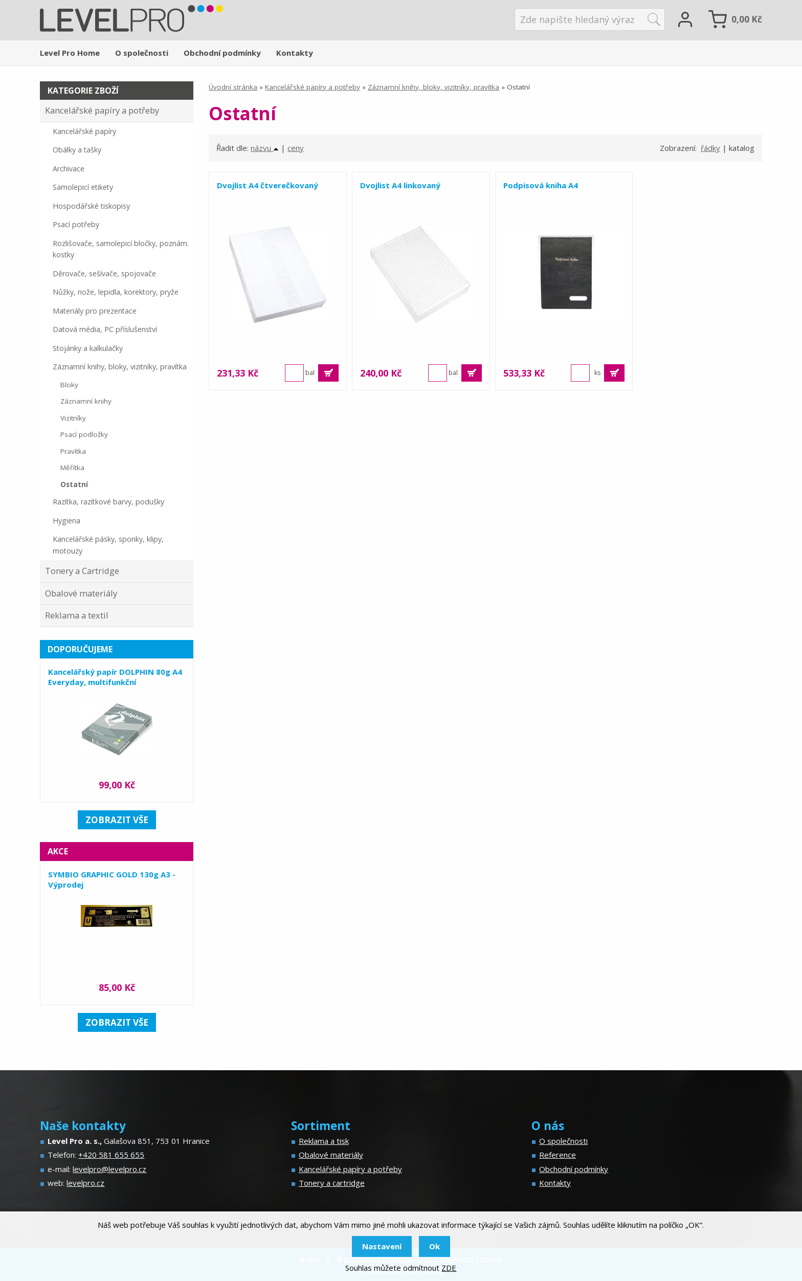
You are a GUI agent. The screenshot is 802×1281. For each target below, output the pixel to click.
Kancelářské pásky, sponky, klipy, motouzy (108, 545)
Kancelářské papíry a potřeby (312, 87)
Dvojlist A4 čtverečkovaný (267, 185)
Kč (746, 19)
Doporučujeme (80, 649)
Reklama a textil (76, 615)
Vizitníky (73, 418)
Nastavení (382, 1246)
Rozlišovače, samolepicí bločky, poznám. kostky (121, 249)
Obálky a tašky (77, 149)
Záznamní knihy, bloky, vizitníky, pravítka (433, 87)
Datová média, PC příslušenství (105, 329)
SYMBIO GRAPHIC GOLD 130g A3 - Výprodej (111, 879)
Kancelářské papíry (84, 131)
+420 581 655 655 (111, 1155)
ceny (295, 148)
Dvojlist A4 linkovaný (397, 185)
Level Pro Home (70, 53)
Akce (58, 851)
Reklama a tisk (324, 1141)
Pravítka (73, 451)
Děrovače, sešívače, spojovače (104, 273)
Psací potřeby (76, 224)
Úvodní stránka (233, 87)
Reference (557, 1155)
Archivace (68, 168)
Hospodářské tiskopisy (91, 206)
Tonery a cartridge (332, 1183)
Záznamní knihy (86, 401)
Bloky (69, 384)
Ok (434, 1246)
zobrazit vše (116, 820)
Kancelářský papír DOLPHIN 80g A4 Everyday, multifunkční (115, 677)
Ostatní (74, 484)
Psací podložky (84, 434)
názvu (265, 148)
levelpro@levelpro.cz (109, 1169)
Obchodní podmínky (222, 53)
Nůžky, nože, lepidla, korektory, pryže (116, 292)
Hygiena (66, 520)
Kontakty (294, 53)
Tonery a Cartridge (82, 571)
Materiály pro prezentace (95, 311)
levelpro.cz (85, 1183)
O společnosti (141, 53)
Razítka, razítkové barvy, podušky (108, 501)
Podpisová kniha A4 (533, 185)
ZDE (448, 1268)
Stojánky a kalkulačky (88, 348)
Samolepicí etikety (83, 187)
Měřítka (72, 467)
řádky (710, 148)
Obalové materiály (81, 593)
